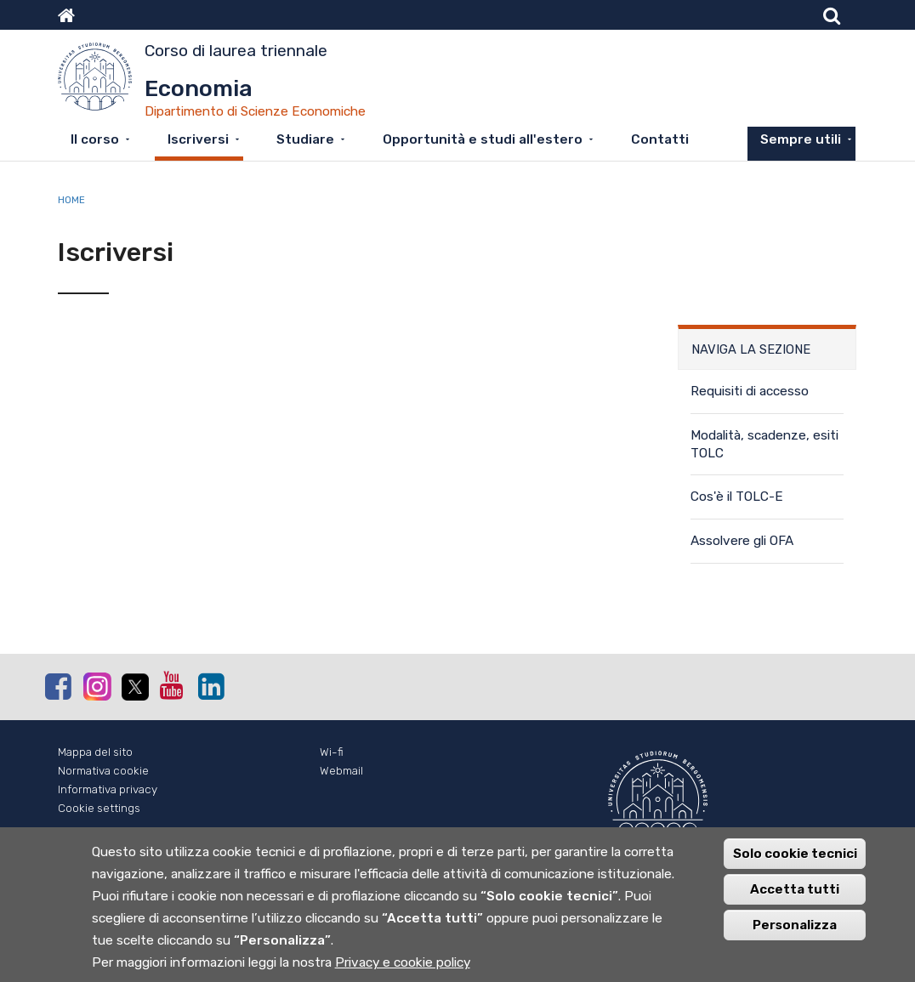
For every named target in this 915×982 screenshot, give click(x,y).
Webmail (341, 770)
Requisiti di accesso (750, 391)
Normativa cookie (103, 770)
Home (71, 200)
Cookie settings (99, 808)
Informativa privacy (107, 789)
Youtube (172, 685)
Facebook (57, 686)
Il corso (95, 139)
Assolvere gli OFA (742, 540)
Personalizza (795, 935)
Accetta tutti (794, 899)
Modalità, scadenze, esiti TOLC (764, 444)
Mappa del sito (95, 752)
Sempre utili (800, 139)
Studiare (305, 139)
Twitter (134, 687)
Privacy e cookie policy (402, 972)
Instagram (96, 685)
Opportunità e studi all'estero (483, 139)
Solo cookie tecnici (795, 863)
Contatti (660, 139)
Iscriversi (198, 139)
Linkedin (210, 686)
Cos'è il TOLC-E (737, 496)
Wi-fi (332, 752)
